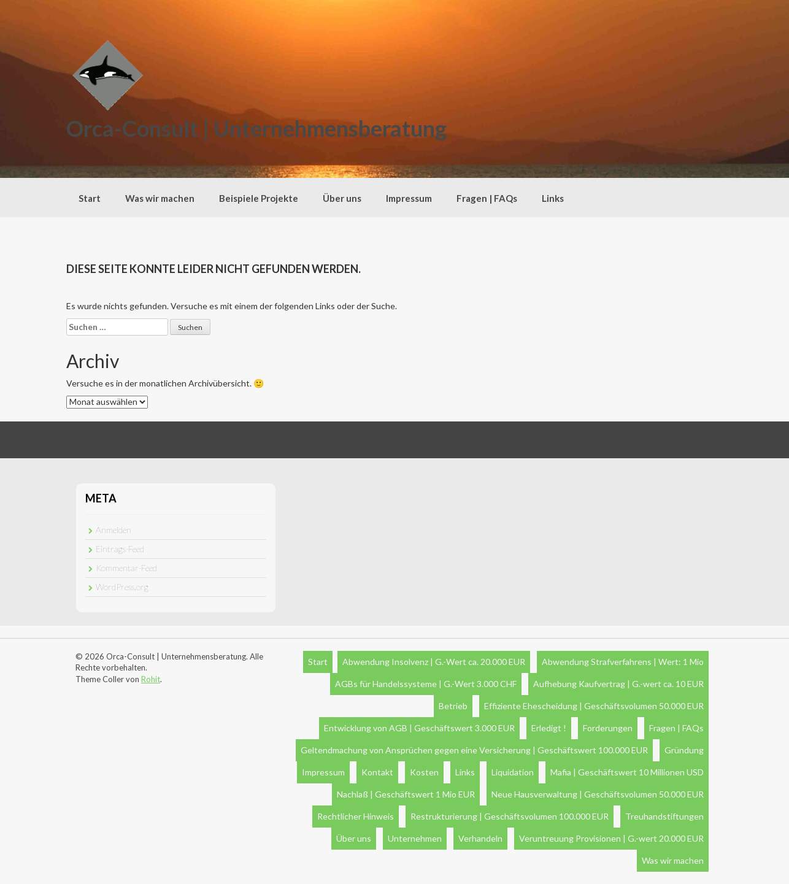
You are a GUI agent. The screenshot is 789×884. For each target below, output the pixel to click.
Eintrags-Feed (120, 549)
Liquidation (512, 772)
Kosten (424, 772)
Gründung (684, 750)
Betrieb (453, 706)
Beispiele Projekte (258, 198)
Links (553, 198)
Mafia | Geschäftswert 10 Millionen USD (627, 772)
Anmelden (113, 530)
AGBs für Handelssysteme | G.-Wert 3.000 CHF (426, 683)
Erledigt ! (548, 728)
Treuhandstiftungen (664, 816)
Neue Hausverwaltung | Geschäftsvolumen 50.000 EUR (597, 794)
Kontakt (377, 772)
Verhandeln (480, 838)
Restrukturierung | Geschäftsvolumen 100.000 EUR (509, 816)
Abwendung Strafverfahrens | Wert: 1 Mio (623, 661)
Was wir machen (159, 198)
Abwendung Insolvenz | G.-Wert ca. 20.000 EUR (433, 661)
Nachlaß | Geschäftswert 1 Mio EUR (406, 794)
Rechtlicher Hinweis (355, 816)
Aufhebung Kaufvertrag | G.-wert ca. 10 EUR (618, 683)
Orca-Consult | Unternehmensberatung (256, 128)
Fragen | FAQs (486, 198)
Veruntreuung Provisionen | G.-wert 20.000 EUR (611, 838)
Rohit (150, 679)
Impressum (409, 198)
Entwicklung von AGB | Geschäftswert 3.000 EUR (419, 728)
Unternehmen (415, 838)
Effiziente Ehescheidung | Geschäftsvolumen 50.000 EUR (594, 706)
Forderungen (608, 728)
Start (90, 198)
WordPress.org (122, 587)
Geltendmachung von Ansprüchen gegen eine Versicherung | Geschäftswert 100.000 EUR (474, 750)
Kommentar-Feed (126, 568)
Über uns (342, 198)
